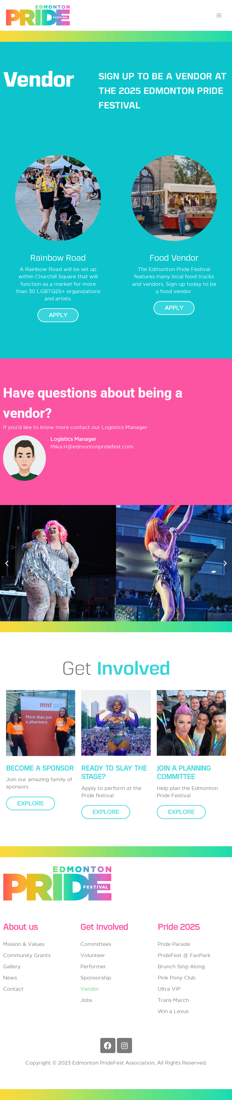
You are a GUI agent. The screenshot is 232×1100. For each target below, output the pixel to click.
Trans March (173, 1000)
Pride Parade (174, 944)
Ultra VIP (169, 989)
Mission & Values (23, 944)
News (10, 977)
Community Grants (26, 955)
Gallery (12, 966)
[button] (7, 563)
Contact (13, 989)
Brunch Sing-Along (181, 966)
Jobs (86, 1000)
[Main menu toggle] (219, 15)
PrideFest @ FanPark (184, 955)
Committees (95, 944)
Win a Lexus (173, 1011)
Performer (93, 966)
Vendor (89, 989)
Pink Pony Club (176, 977)
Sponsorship (95, 977)
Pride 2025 (179, 927)
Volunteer (92, 955)
